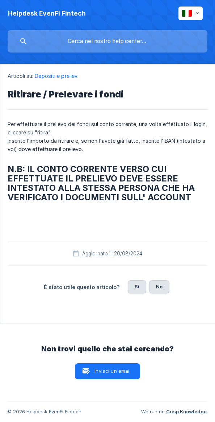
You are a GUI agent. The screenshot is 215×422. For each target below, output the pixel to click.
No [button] (159, 286)
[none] (47, 13)
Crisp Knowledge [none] (186, 411)
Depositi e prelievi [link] (57, 76)
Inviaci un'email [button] (112, 371)
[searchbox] (107, 41)
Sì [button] (137, 286)
